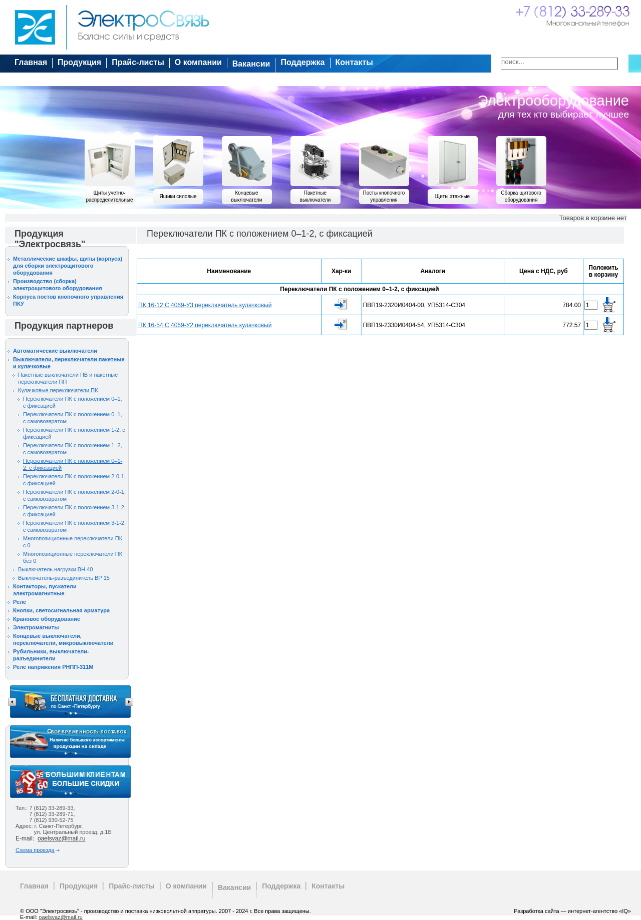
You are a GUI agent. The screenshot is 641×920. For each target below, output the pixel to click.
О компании (198, 62)
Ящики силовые (178, 196)
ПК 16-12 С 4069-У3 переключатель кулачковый (204, 305)
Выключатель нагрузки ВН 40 (55, 569)
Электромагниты (36, 627)
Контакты (354, 62)
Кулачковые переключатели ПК (58, 390)
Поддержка (302, 62)
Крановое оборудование (46, 619)
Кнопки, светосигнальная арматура (61, 610)
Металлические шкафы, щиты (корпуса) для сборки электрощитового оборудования (67, 266)
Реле (19, 602)
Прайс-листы (138, 62)
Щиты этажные (452, 196)
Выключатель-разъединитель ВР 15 (64, 578)
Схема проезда (35, 850)
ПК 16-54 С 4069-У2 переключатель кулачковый (204, 325)
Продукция (79, 62)
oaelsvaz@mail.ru (62, 838)
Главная (31, 62)
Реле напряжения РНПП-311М (53, 667)
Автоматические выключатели (55, 351)
